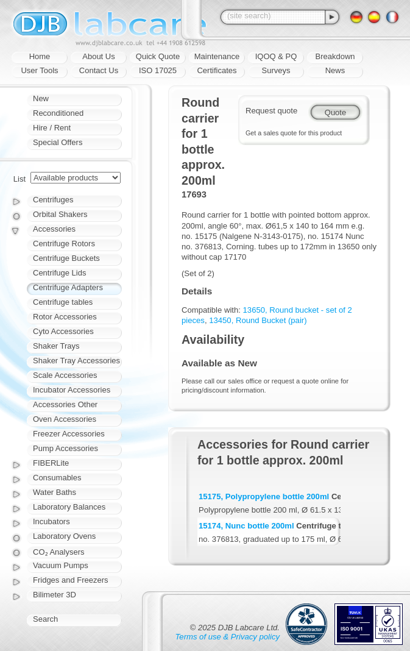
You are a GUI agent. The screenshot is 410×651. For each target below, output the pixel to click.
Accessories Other (65, 404)
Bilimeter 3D (54, 594)
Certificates (216, 70)
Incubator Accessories (71, 389)
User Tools (39, 70)
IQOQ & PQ (276, 56)
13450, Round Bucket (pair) (257, 320)
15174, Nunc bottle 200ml (246, 525)
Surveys (276, 70)
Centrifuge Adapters (68, 287)
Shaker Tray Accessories (76, 360)
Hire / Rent (52, 127)
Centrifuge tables (63, 302)
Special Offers (57, 142)
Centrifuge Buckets (66, 258)
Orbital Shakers (60, 214)
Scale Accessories (65, 375)
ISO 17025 (158, 70)
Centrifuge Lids (59, 272)
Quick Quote (158, 56)
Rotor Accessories (65, 316)
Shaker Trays (56, 345)
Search (45, 619)
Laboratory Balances (69, 506)
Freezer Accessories (69, 433)
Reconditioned (58, 113)
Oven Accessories (64, 419)
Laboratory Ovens (64, 536)
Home (40, 56)
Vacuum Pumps (60, 565)
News (335, 70)
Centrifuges (53, 199)
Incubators (51, 521)
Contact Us (98, 70)
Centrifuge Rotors (64, 243)
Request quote (271, 110)
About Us (98, 56)
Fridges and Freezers (70, 580)
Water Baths (54, 492)
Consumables (57, 477)
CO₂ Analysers (58, 552)
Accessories (54, 228)
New (41, 98)
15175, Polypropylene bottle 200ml (264, 496)
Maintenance (216, 56)
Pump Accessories (65, 448)
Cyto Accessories (63, 331)
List (19, 178)
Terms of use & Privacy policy (227, 636)
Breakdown (335, 56)
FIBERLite (51, 463)
